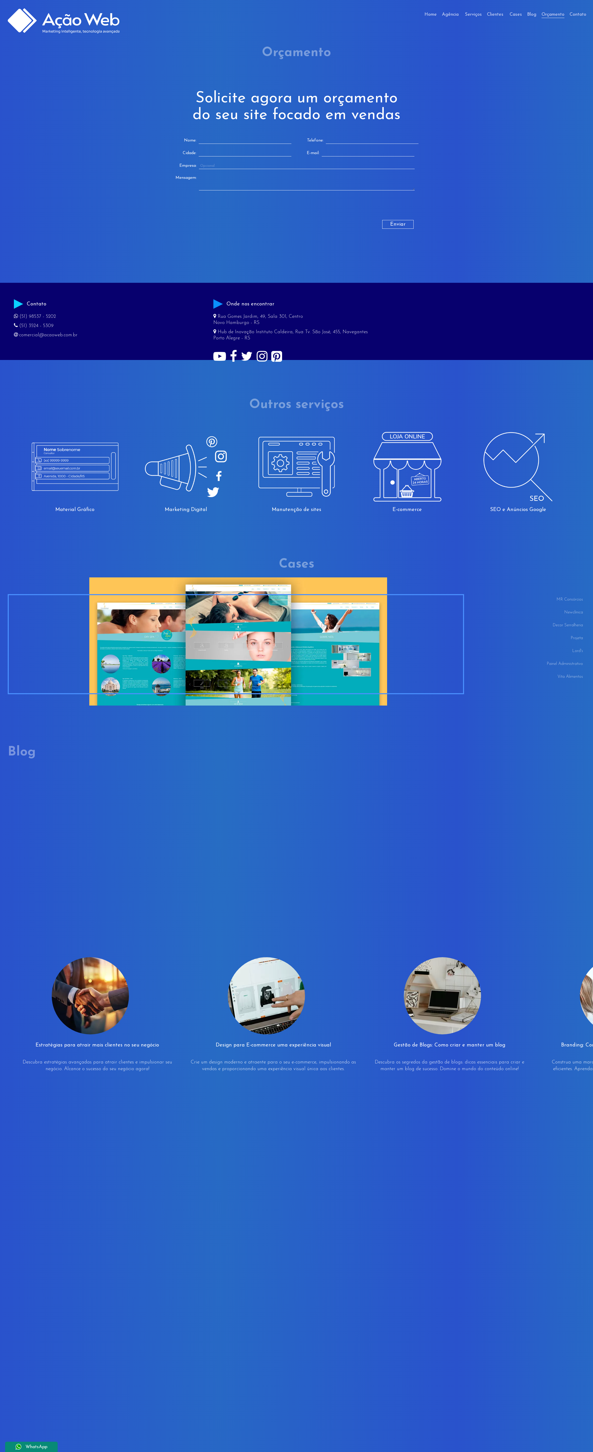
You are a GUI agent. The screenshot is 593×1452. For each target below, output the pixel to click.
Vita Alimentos (570, 677)
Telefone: (315, 140)
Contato (578, 14)
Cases (516, 14)
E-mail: (313, 153)
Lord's (577, 651)
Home (430, 14)
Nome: (190, 140)
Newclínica (573, 612)
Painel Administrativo (565, 664)
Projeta (577, 638)
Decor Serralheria (568, 625)
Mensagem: (186, 178)
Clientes (495, 14)
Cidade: (189, 153)
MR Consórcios (569, 599)
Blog (531, 14)
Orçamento (553, 14)
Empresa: (188, 166)
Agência (450, 14)
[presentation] (218, 210)
